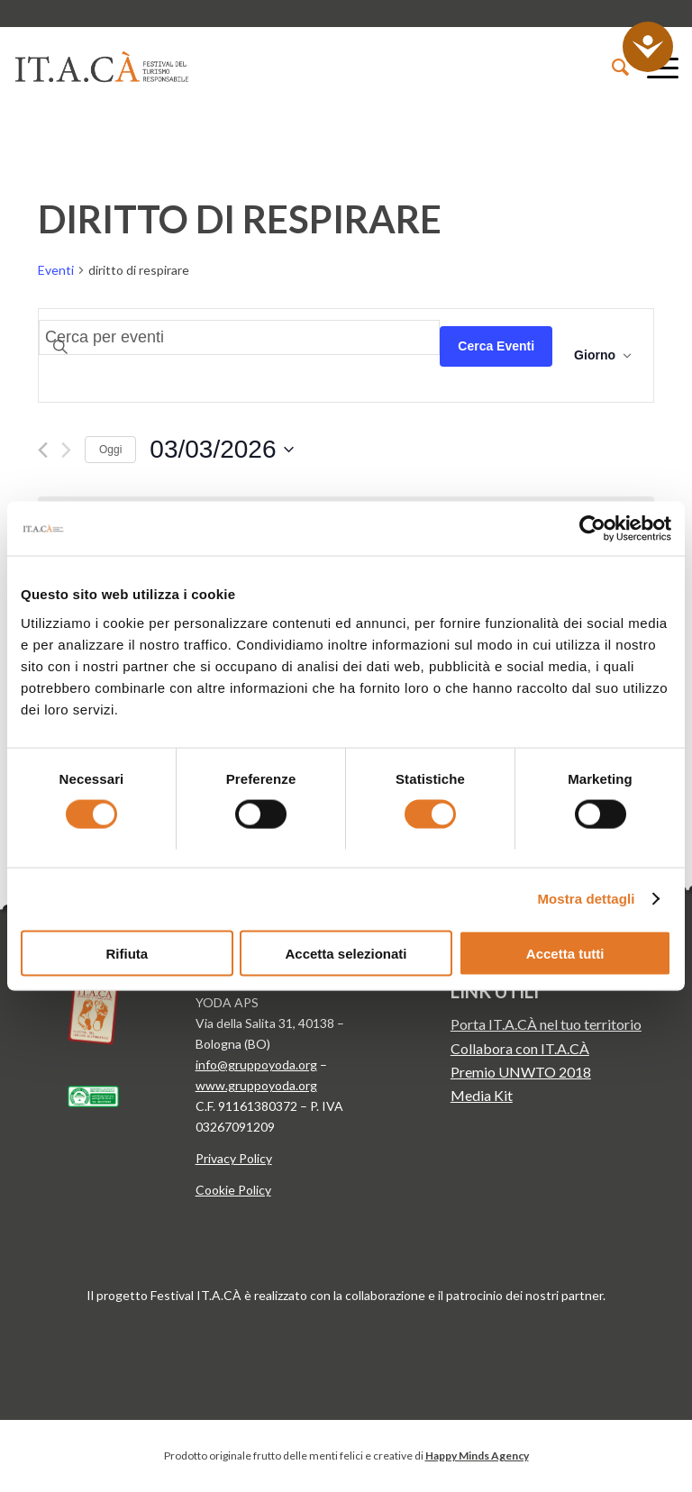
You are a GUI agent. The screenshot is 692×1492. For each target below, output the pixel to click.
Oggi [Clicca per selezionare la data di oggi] (110, 449)
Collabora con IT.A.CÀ (520, 1048)
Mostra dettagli (585, 898)
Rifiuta (126, 952)
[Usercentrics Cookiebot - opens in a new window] (592, 528)
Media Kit (482, 1095)
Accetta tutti (565, 952)
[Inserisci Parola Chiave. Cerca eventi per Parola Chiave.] (239, 337)
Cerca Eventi (496, 346)
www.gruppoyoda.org (256, 1085)
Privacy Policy (234, 1158)
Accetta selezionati (345, 952)
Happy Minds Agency (477, 1455)
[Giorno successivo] (66, 450)
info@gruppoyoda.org (256, 1064)
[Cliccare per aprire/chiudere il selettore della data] (221, 450)
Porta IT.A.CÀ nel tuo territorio (546, 1024)
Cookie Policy (233, 1189)
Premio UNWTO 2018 (521, 1071)
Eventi (56, 269)
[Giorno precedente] (43, 450)
